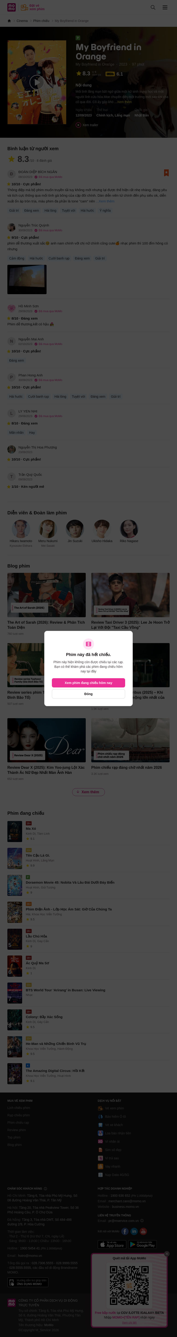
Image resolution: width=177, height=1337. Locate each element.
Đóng (88, 694)
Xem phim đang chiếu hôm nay (88, 683)
